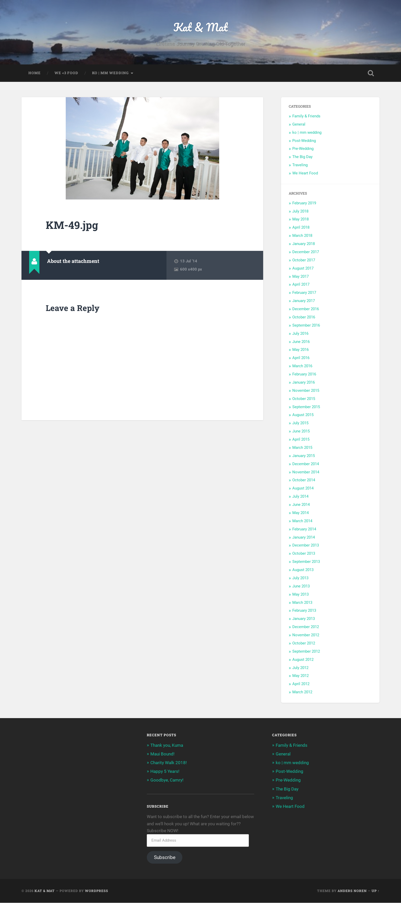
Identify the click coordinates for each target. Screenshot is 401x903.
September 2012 (306, 651)
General (298, 124)
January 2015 (303, 455)
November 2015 (305, 390)
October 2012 (303, 643)
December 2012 (305, 627)
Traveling (300, 165)
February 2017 (304, 293)
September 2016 (306, 325)
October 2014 (303, 480)
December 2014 (305, 464)
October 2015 (303, 398)
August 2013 (303, 570)
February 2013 (304, 610)
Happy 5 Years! (164, 771)
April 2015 (300, 439)
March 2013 (302, 602)
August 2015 (303, 415)
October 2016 (303, 317)
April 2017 (300, 284)
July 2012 (300, 667)
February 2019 (304, 203)
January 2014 (303, 537)
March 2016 (302, 366)
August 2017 (303, 268)
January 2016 (303, 382)
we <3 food (66, 73)
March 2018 (302, 235)
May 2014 (300, 513)
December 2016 (305, 309)
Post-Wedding (304, 140)
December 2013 (305, 545)
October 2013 (303, 553)
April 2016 (300, 358)
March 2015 (302, 447)
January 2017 (303, 301)
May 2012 (300, 676)
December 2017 (305, 252)
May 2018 (300, 219)
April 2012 (300, 684)
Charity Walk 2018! (168, 762)
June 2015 (301, 431)
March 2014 (302, 521)
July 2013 (300, 578)
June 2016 (301, 341)
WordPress (96, 891)
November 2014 (305, 472)
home (34, 73)
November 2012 (305, 635)
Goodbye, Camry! (166, 780)
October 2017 (303, 260)
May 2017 (300, 276)
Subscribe (164, 858)
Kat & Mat (200, 27)
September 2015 (306, 407)
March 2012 (302, 692)
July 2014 (300, 496)
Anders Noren (352, 891)
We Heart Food (305, 173)
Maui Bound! (162, 753)
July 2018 (300, 211)
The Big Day (302, 157)
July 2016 (300, 333)
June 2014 (301, 505)
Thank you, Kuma (166, 745)
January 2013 (303, 619)
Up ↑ (376, 891)
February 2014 (304, 529)
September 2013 (306, 562)
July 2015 (300, 423)
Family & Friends (306, 116)
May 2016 (300, 350)
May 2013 (300, 594)
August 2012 (303, 659)
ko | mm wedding (110, 73)
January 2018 (303, 244)
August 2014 (303, 488)
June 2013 (301, 586)
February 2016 (304, 374)
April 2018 (300, 227)
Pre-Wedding (303, 149)
